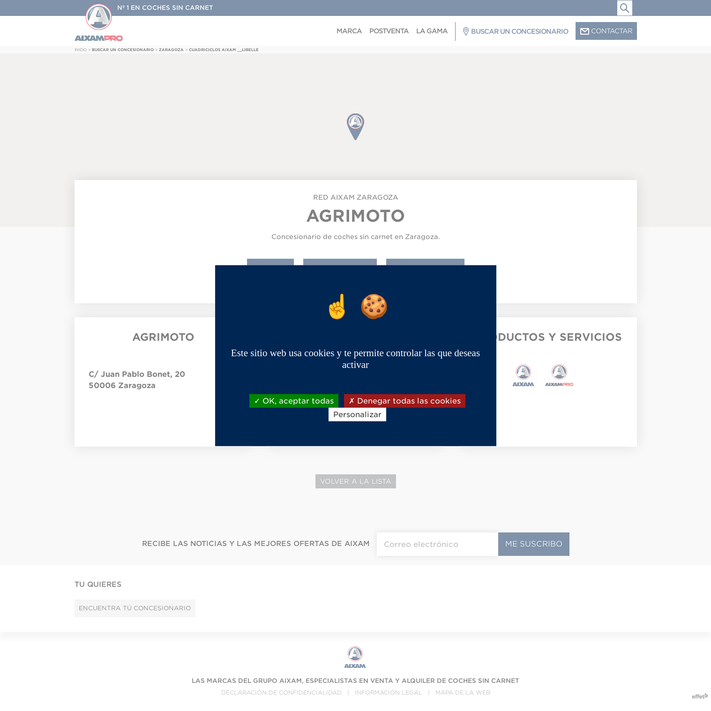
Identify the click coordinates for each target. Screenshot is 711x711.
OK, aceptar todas (294, 400)
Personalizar (357, 414)
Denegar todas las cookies (405, 400)
